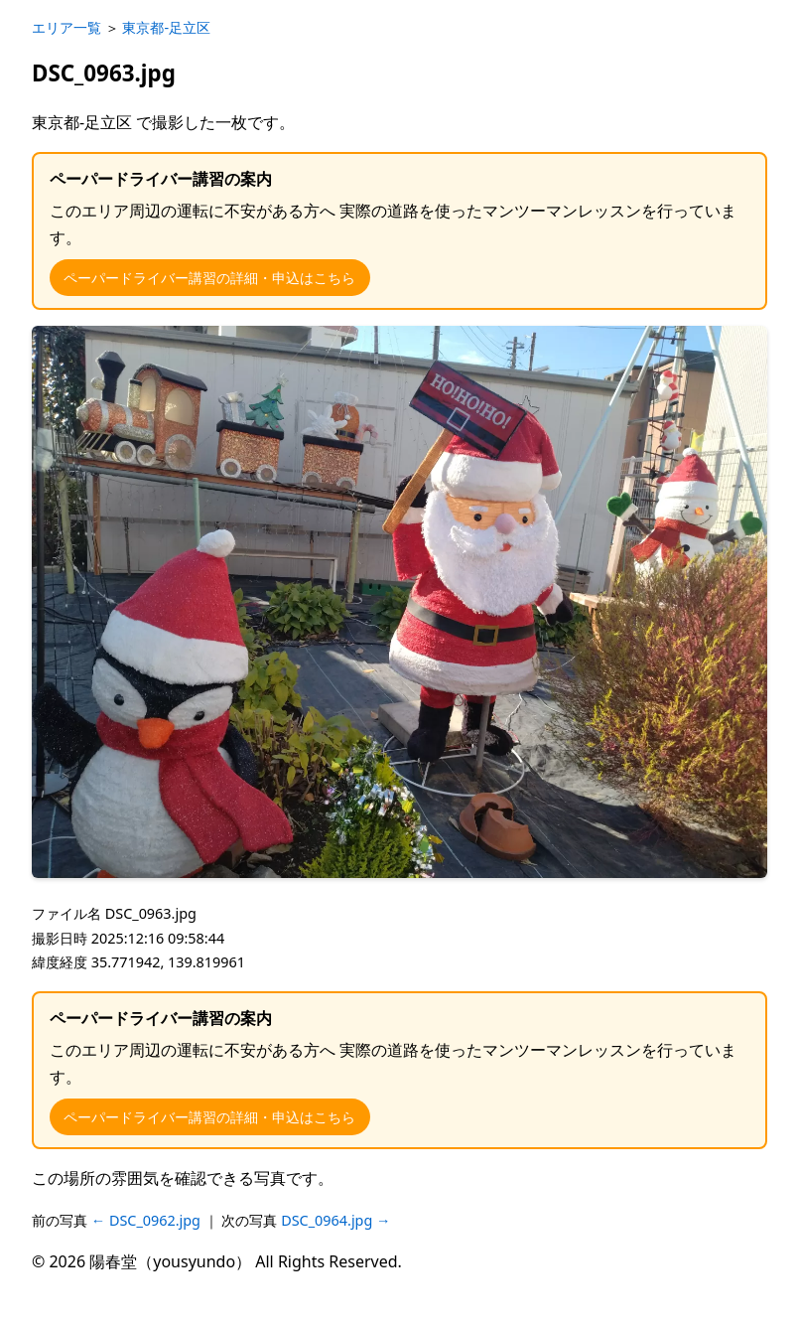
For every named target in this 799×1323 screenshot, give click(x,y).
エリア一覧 (66, 27)
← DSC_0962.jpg (147, 1220)
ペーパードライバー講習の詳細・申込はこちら (209, 277)
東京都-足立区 (166, 27)
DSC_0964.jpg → (335, 1220)
